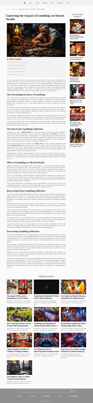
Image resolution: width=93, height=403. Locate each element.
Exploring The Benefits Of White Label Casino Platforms (46, 297)
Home (7, 9)
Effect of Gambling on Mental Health (17, 68)
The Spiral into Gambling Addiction (16, 65)
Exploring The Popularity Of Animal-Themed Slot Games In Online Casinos (46, 325)
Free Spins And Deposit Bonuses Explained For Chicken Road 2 (73, 297)
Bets (52, 3)
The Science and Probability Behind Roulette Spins (76, 124)
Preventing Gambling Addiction (15, 74)
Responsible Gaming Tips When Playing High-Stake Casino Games (73, 325)
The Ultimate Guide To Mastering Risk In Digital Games (46, 350)
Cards (30, 3)
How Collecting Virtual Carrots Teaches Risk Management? (19, 324)
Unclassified (60, 3)
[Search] (44, 390)
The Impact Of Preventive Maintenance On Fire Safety (17, 297)
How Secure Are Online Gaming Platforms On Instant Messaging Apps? (73, 351)
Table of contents (15, 59)
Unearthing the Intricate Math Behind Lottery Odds (77, 37)
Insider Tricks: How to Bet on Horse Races (77, 145)
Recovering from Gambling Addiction (17, 71)
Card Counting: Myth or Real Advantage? (76, 58)
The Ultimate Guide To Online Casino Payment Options (18, 378)
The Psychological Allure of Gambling (17, 62)
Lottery (37, 3)
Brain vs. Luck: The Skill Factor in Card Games (76, 102)
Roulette (45, 3)
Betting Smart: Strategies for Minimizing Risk (75, 79)
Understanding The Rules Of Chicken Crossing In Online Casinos (18, 351)
